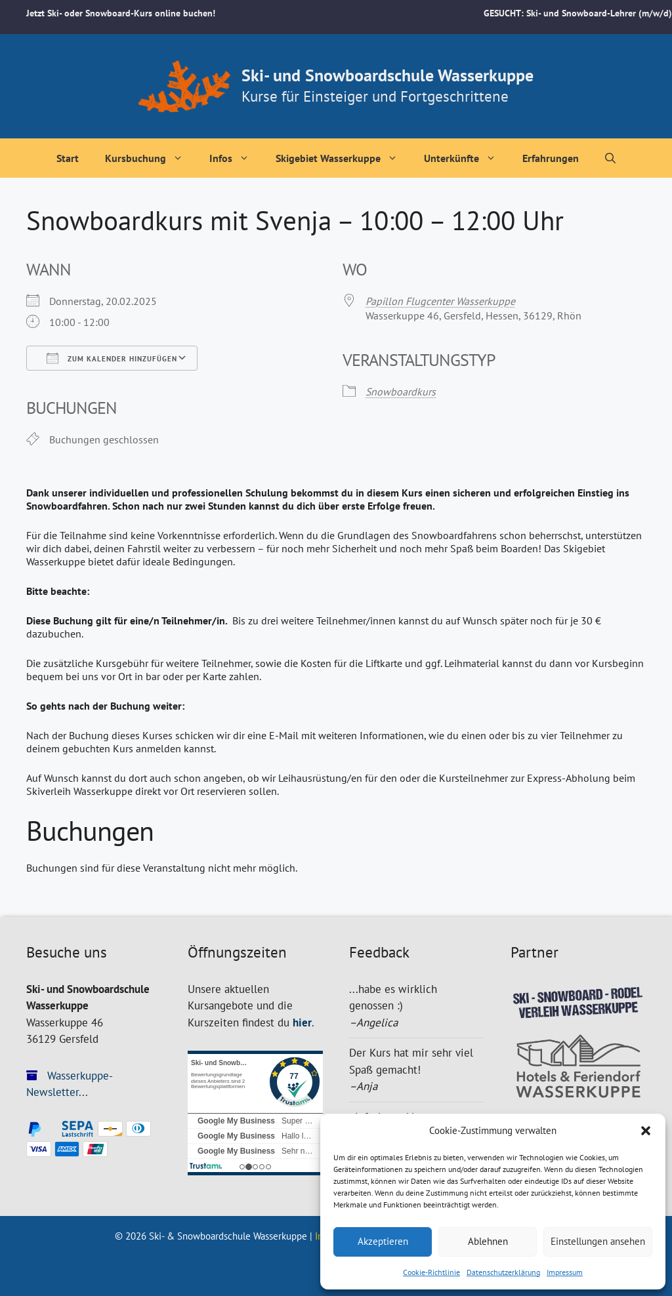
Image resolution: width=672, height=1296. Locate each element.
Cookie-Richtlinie (431, 1272)
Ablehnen (488, 1241)
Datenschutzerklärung (503, 1272)
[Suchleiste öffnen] (610, 158)
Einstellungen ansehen (598, 1241)
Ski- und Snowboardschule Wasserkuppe (388, 75)
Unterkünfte (466, 158)
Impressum (565, 1272)
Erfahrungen (550, 158)
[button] (645, 1130)
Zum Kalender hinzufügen (112, 358)
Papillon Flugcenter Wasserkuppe (440, 301)
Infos (235, 158)
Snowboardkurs (401, 391)
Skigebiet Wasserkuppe (343, 158)
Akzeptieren (383, 1241)
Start (67, 158)
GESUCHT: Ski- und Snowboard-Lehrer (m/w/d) (578, 13)
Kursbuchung (150, 158)
